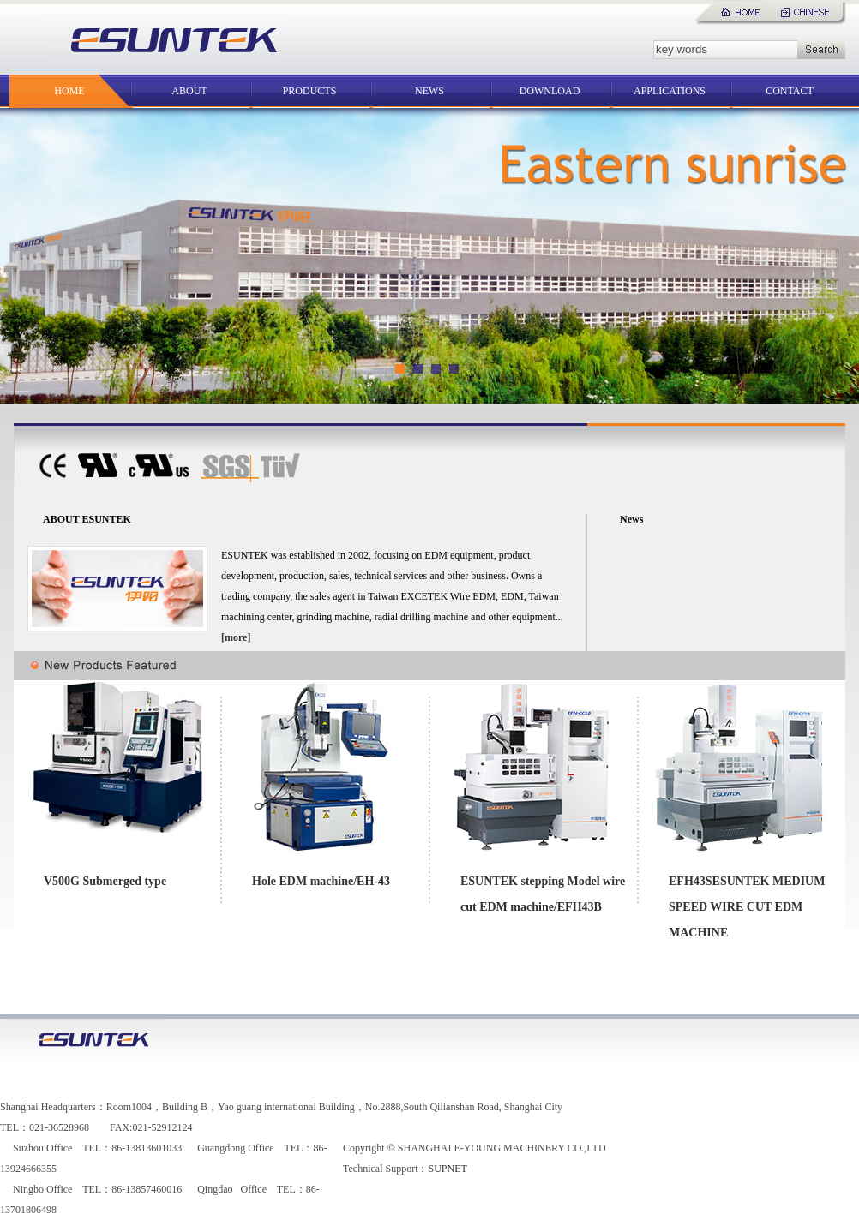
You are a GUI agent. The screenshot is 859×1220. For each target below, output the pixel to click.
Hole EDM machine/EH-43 (321, 881)
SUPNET (447, 1169)
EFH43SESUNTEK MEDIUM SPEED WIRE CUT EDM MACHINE (747, 907)
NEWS (429, 91)
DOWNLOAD (550, 91)
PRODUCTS (310, 91)
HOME (69, 91)
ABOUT (189, 91)
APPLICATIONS (670, 91)
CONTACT (790, 91)
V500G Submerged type (105, 881)
